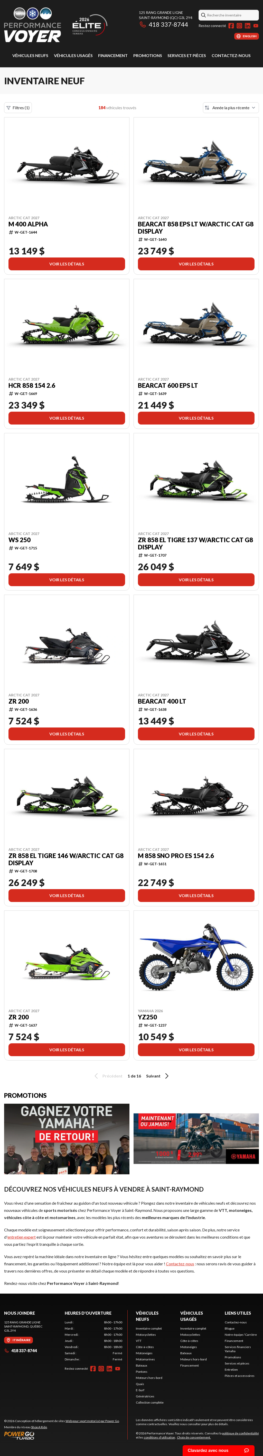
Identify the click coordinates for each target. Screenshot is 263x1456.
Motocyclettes (146, 1335)
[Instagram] (239, 26)
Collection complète (150, 1402)
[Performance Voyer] (68, 24)
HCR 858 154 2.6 (31, 385)
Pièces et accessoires (240, 1376)
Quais (140, 1384)
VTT (139, 1341)
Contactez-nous (231, 55)
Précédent (108, 1076)
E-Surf (140, 1390)
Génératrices (145, 1396)
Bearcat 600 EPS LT (168, 385)
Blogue (229, 1328)
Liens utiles (238, 1313)
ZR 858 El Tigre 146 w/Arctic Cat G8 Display (66, 859)
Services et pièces (186, 55)
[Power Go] (62, 1435)
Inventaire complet (149, 1328)
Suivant (158, 1076)
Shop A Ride (39, 1427)
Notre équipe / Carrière (241, 1335)
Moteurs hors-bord (149, 1378)
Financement (113, 55)
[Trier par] (231, 107)
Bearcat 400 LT (162, 701)
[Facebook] (231, 26)
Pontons (141, 1372)
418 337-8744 (163, 24)
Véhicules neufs (30, 55)
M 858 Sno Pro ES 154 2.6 (176, 855)
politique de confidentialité (240, 1433)
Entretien (231, 1369)
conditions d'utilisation (159, 1437)
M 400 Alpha (28, 224)
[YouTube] (256, 26)
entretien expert (21, 1236)
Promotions (147, 55)
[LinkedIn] (248, 26)
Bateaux (141, 1365)
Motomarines (145, 1359)
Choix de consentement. (194, 1437)
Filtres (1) (18, 108)
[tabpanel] (93, 1340)
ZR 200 (18, 701)
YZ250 (147, 1017)
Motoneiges (144, 1353)
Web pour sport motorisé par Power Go (92, 1421)
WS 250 (19, 539)
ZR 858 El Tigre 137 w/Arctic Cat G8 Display (195, 543)
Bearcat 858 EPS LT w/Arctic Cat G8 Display (195, 227)
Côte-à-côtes (145, 1347)
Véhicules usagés (73, 55)
